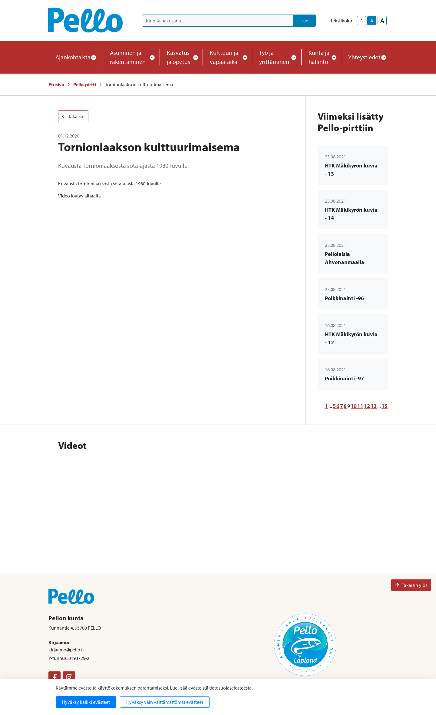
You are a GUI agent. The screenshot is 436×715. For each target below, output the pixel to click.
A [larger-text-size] (382, 20)
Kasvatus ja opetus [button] (181, 57)
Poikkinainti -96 (344, 298)
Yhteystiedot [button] (366, 57)
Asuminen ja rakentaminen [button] (131, 57)
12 (367, 405)
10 (354, 405)
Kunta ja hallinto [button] (321, 57)
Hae (304, 21)
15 (385, 405)
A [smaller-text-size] (361, 20)
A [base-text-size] (371, 21)
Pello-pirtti (84, 84)
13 (374, 405)
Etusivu (56, 84)
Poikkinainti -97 (344, 378)
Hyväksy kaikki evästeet (86, 702)
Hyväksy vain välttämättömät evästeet (164, 702)
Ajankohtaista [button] (75, 57)
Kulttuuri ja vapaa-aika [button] (227, 57)
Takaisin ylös (411, 585)
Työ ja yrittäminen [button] (276, 57)
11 (360, 405)
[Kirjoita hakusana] (217, 21)
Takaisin (73, 116)
